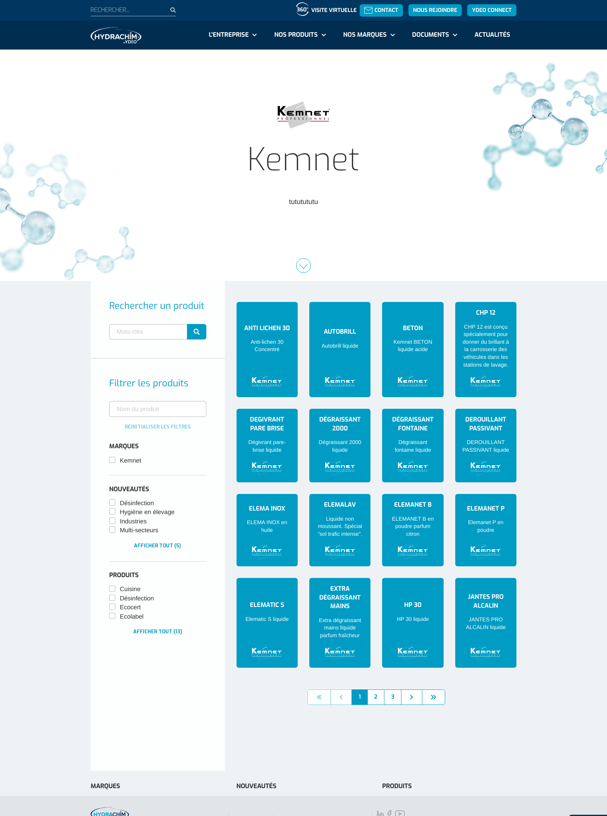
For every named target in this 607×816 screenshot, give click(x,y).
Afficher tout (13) (157, 631)
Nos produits (295, 35)
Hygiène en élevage (147, 512)
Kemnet (130, 461)
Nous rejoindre (435, 10)
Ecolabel (132, 617)
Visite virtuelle (334, 10)
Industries (133, 521)
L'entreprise (229, 35)
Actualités (492, 35)
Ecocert (130, 607)
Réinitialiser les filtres (158, 426)
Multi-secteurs (139, 530)
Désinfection (137, 503)
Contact (381, 10)
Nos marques (364, 35)
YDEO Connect (491, 10)
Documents (430, 35)
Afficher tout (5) (157, 545)
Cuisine (130, 589)
